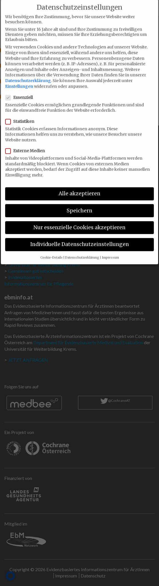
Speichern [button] (79, 204)
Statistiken (21, 115)
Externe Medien (27, 144)
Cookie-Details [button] (51, 252)
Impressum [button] (110, 252)
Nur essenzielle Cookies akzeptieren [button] (79, 221)
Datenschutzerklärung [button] (82, 252)
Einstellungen (19, 80)
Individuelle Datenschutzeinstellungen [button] (79, 238)
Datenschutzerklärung (28, 74)
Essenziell (21, 91)
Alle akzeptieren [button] (79, 187)
